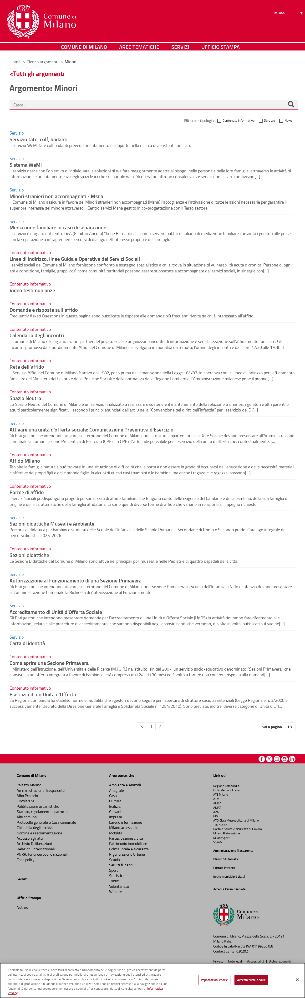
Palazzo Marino (29, 784)
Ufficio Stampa (220, 48)
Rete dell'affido (27, 366)
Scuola (114, 859)
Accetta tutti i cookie (251, 980)
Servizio (269, 120)
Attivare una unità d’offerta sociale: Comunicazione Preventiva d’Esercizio (91, 429)
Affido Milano (25, 460)
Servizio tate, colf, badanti (38, 139)
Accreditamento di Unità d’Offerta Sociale (56, 612)
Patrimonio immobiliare (128, 843)
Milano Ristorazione (226, 833)
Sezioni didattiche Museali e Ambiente (52, 523)
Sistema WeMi (26, 164)
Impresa (115, 816)
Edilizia (115, 806)
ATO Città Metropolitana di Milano (236, 820)
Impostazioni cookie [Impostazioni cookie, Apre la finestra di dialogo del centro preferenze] (214, 980)
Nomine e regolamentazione (39, 833)
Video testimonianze (32, 290)
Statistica (117, 875)
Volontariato (119, 886)
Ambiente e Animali (125, 784)
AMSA (217, 803)
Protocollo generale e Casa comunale (46, 822)
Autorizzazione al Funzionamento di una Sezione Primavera (76, 580)
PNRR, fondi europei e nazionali (42, 854)
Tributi (114, 880)
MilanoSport (221, 838)
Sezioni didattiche (29, 555)
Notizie (22, 907)
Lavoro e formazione (125, 822)
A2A (216, 812)
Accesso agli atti (30, 838)
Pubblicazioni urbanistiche (38, 806)
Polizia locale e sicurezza (129, 849)
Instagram (284, 759)
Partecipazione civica (126, 838)
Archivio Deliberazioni (34, 843)
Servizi (180, 48)
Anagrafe (116, 790)
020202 (242, 951)
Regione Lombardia (226, 786)
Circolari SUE (27, 800)
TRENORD (220, 824)
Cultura (115, 800)
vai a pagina (272, 726)
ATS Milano (220, 794)
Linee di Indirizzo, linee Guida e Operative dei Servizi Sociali (75, 258)
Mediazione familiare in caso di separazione (58, 227)
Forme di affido (27, 492)
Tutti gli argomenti (39, 73)
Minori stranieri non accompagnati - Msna (56, 196)
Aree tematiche (139, 48)
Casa (113, 795)
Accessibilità (256, 961)
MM (216, 816)
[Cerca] (291, 105)
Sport (113, 870)
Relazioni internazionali (36, 849)
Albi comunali (28, 816)
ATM (216, 799)
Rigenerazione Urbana (127, 854)
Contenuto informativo (238, 120)
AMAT (217, 807)
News (289, 120)
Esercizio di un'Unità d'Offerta (43, 694)
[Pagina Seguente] (160, 726)
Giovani (115, 811)
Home (15, 62)
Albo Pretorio (27, 795)
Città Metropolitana (226, 790)
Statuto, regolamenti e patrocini (43, 811)
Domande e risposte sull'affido (44, 309)
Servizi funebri (121, 865)
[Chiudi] (297, 980)
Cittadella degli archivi (35, 827)
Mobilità (115, 833)
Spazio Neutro (25, 398)
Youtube (277, 759)
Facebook (262, 759)
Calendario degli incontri (37, 335)
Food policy (26, 859)
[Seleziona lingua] (289, 21)
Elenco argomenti (43, 62)
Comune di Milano (84, 48)
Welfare (115, 891)
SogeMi (218, 842)
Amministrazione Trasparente (41, 790)
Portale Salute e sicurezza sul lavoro (237, 829)
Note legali (235, 961)
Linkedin (292, 759)
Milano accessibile (123, 827)
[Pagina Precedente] (142, 726)
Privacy (218, 961)
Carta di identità (27, 643)
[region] (152, 980)
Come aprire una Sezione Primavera (49, 663)
